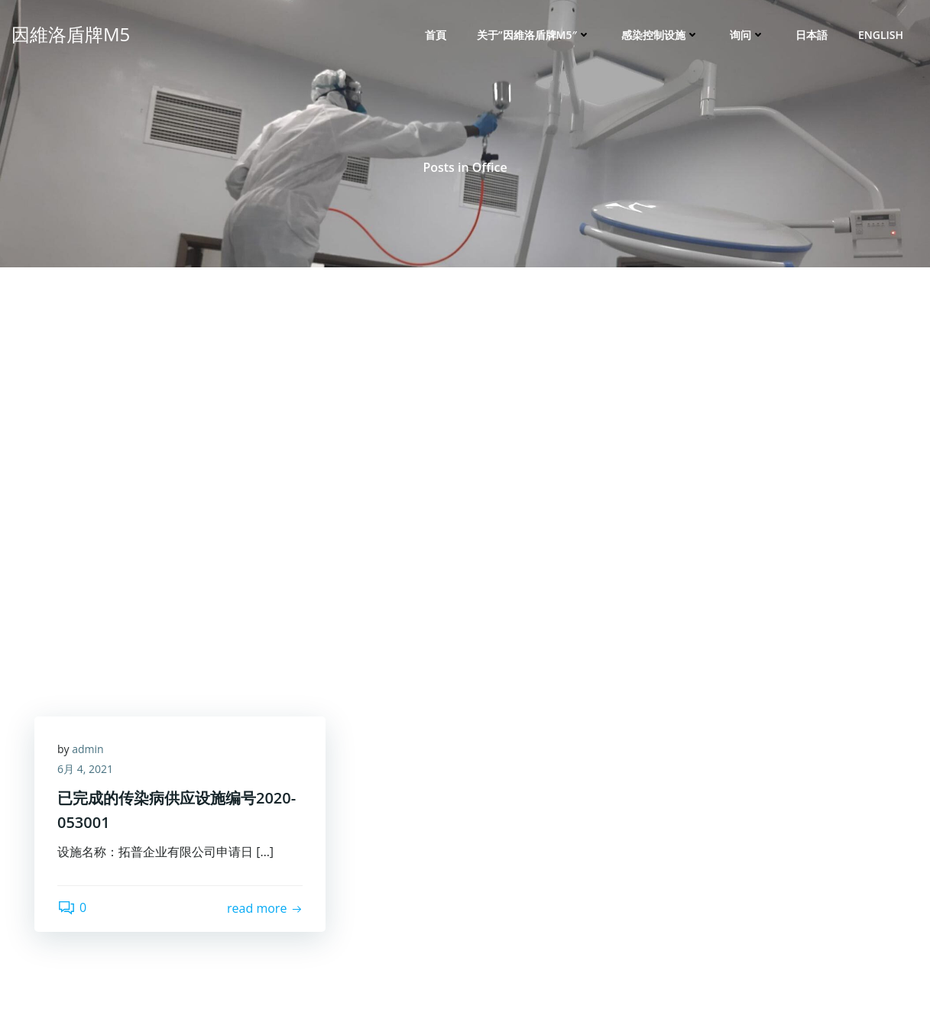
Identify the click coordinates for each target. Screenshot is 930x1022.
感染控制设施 (660, 34)
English (880, 34)
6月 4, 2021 (85, 769)
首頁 (435, 34)
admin (87, 749)
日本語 (812, 34)
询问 (747, 34)
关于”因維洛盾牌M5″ (534, 34)
